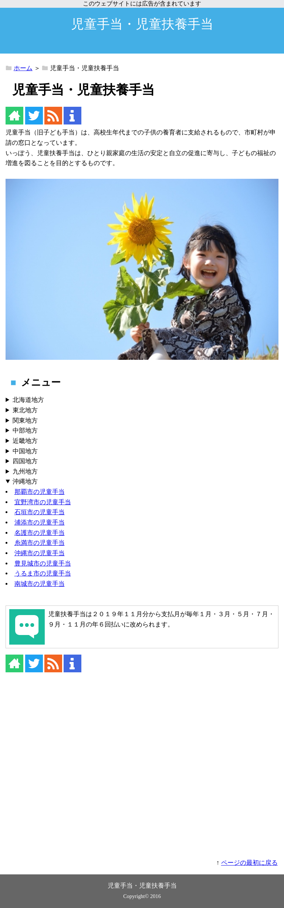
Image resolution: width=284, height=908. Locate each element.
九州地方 (25, 471)
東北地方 (25, 410)
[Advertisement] (142, 770)
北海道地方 (28, 399)
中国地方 (25, 451)
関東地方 (25, 420)
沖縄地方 (25, 481)
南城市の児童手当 (39, 583)
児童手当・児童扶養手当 (142, 24)
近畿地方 (25, 440)
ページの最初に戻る (249, 862)
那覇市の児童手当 (39, 491)
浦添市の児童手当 (39, 522)
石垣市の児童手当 (39, 512)
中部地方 (25, 430)
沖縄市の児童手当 (39, 553)
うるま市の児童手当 (42, 573)
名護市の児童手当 (39, 532)
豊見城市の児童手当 (42, 563)
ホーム (23, 68)
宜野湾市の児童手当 (42, 502)
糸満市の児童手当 (39, 542)
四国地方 (25, 461)
